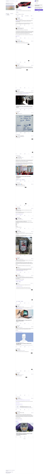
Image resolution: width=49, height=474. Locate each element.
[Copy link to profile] (31, 7)
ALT (28, 60)
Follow (29, 7)
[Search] (10, 1)
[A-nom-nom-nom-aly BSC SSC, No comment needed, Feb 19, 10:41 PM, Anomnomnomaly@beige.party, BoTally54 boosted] (24, 144)
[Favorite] (25, 62)
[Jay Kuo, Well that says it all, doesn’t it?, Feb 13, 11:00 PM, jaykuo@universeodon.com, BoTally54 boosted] (24, 384)
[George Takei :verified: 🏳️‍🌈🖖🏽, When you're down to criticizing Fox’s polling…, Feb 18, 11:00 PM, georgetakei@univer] (24, 194)
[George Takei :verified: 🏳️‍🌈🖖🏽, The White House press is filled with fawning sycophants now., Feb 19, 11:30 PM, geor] (24, 51)
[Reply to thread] (16, 323)
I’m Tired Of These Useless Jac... (19, 94)
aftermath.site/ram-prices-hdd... (25, 93)
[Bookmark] (28, 62)
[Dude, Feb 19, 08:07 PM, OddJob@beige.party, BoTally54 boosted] (24, 122)
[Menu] (32, 7)
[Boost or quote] (20, 62)
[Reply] (16, 62)
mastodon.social (19, 9)
